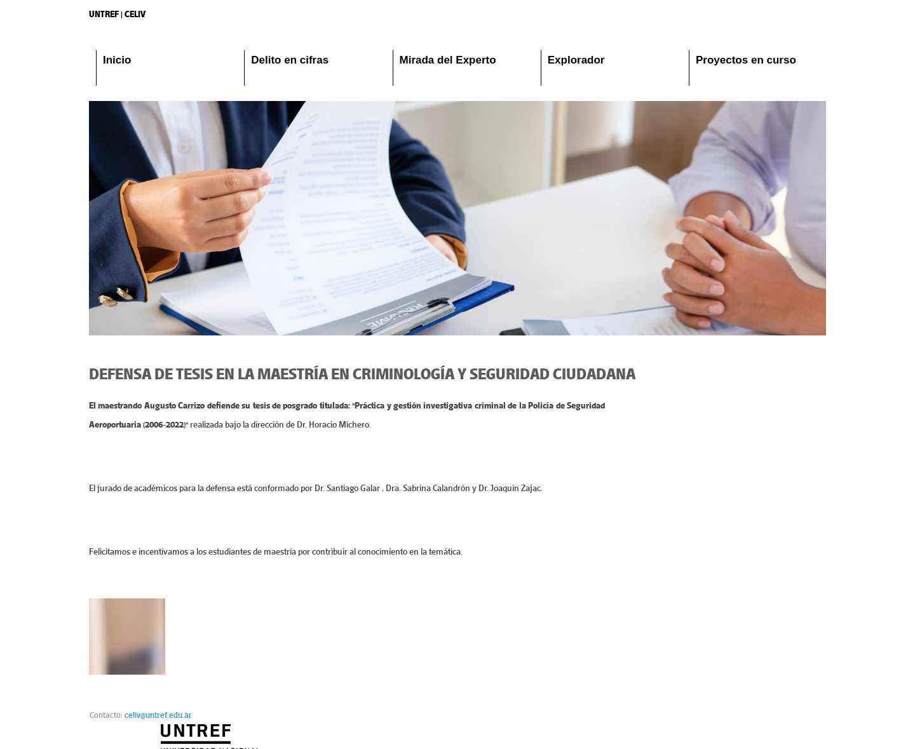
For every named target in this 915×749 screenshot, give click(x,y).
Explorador (576, 60)
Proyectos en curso (746, 60)
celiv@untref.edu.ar (158, 722)
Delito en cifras (290, 60)
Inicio (117, 60)
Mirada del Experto (448, 60)
